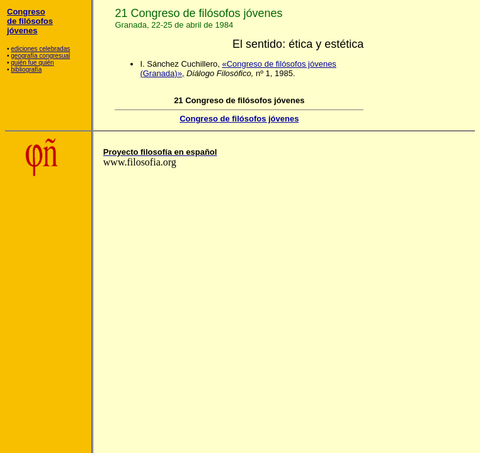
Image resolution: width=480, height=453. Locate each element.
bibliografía (26, 69)
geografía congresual (40, 55)
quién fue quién (32, 62)
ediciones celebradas (40, 48)
